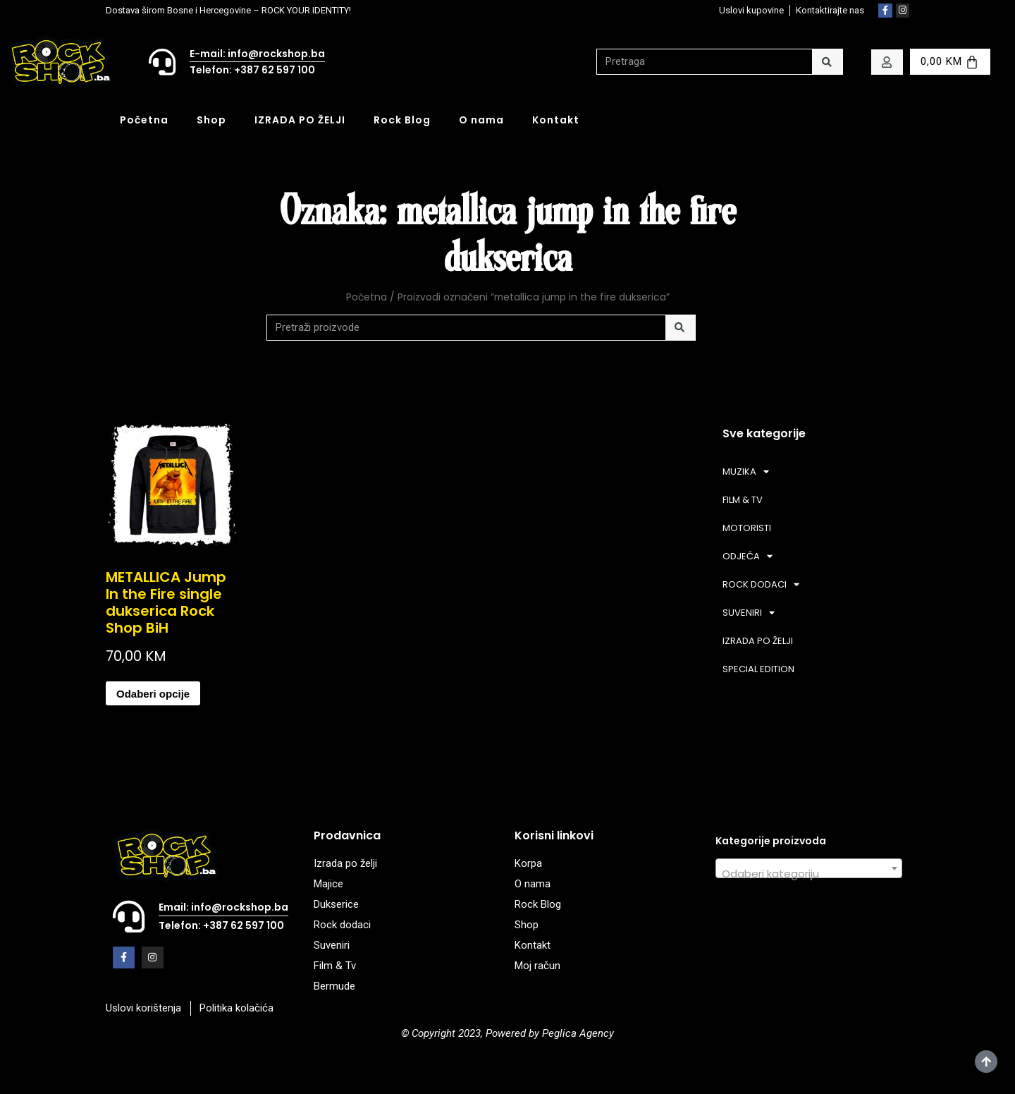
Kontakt (555, 120)
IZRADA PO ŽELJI (299, 120)
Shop (211, 120)
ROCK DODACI (760, 584)
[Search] (827, 61)
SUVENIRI (748, 612)
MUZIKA (745, 471)
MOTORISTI (746, 528)
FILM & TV (742, 499)
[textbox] (809, 874)
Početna (144, 120)
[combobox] (808, 868)
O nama (481, 120)
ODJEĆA (747, 556)
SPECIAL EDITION (758, 669)
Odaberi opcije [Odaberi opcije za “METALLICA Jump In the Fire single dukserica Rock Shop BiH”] (153, 694)
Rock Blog (402, 120)
